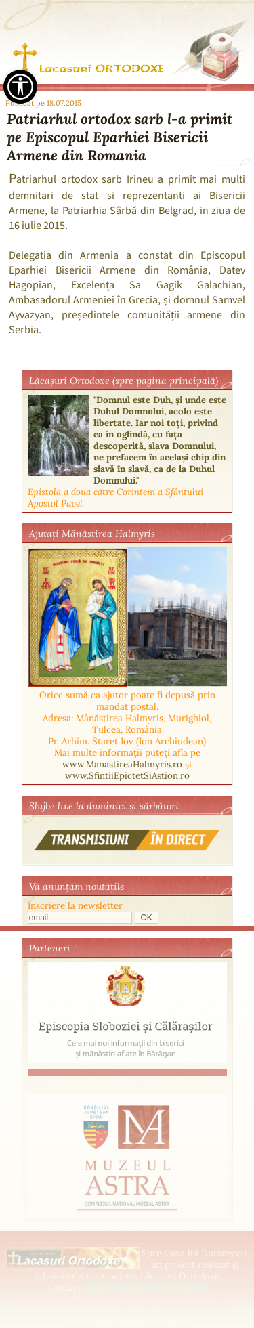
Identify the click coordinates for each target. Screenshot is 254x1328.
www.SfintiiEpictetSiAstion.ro (127, 775)
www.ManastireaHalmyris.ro (122, 764)
